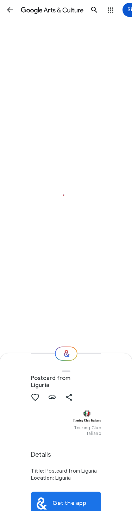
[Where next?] (66, 354)
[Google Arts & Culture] (52, 10)
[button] (9, 9)
